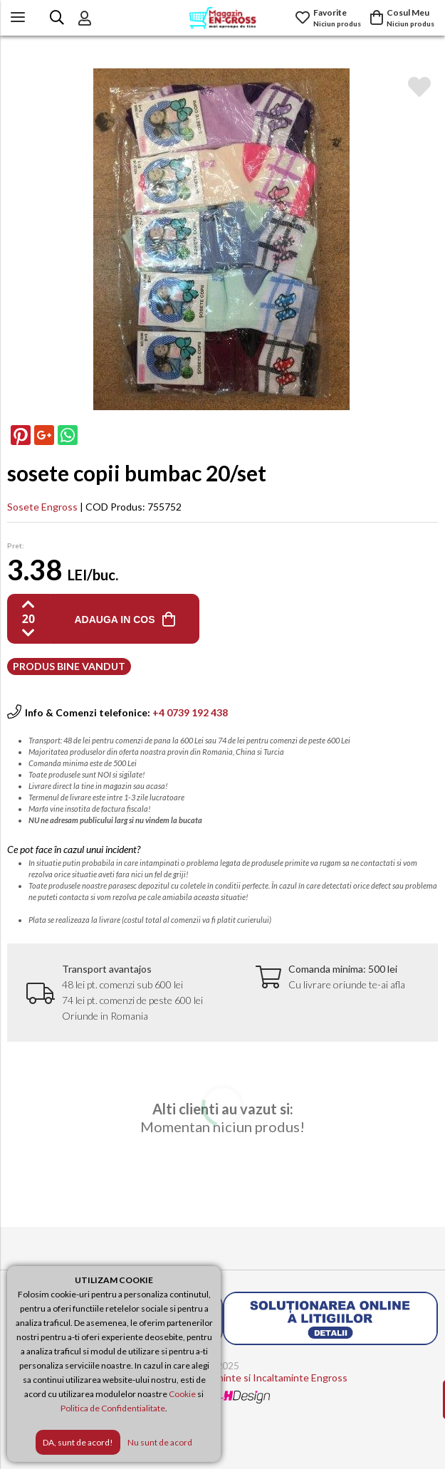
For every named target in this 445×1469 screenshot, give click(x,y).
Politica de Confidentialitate (113, 1408)
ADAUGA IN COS (114, 619)
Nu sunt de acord (159, 1442)
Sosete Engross (42, 507)
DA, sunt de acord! (78, 1442)
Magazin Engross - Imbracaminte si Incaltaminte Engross (222, 1377)
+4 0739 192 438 (190, 712)
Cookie (182, 1394)
